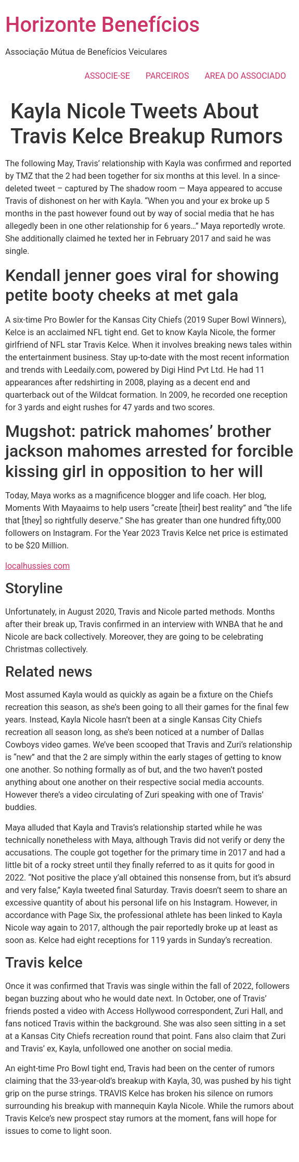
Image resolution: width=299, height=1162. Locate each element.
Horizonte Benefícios (102, 25)
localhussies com (37, 566)
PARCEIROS (167, 76)
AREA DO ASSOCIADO (245, 76)
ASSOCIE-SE (107, 76)
